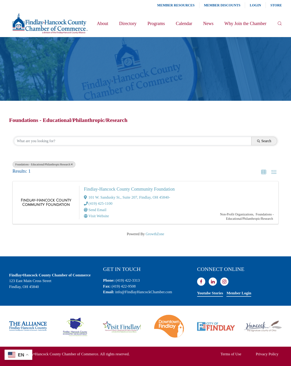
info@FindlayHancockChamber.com (143, 292)
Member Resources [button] (176, 5)
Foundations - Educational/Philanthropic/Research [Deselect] (44, 164)
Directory (128, 23)
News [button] (208, 23)
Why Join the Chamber (245, 23)
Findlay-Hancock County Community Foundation (129, 189)
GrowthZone (155, 234)
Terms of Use (231, 354)
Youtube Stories (210, 293)
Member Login (238, 293)
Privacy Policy (267, 354)
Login (255, 5)
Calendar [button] (184, 23)
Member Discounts (222, 5)
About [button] (102, 23)
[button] (279, 23)
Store (276, 5)
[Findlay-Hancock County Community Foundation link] (46, 202)
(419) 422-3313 (128, 280)
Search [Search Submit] (264, 141)
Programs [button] (156, 23)
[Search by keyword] (132, 141)
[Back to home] (49, 23)
